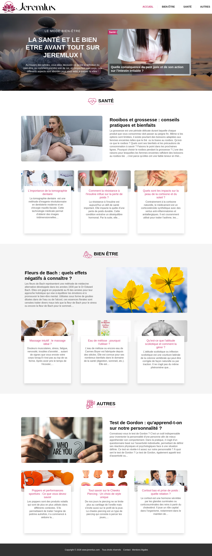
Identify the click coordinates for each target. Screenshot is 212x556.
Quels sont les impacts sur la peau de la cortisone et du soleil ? (161, 194)
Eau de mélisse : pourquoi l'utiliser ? (104, 342)
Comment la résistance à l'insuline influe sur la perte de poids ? (104, 194)
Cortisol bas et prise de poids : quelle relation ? (161, 492)
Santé (187, 6)
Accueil (148, 6)
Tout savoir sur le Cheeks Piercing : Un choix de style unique (104, 494)
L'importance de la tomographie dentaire (47, 192)
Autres (205, 6)
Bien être (168, 6)
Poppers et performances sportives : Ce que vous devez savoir (47, 494)
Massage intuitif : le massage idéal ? (48, 342)
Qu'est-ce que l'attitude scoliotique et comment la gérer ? (161, 344)
